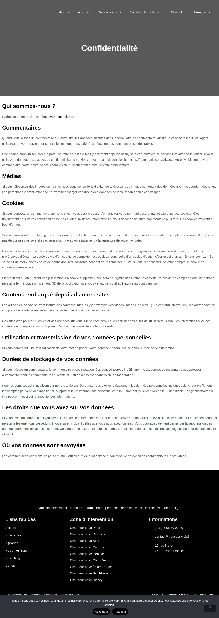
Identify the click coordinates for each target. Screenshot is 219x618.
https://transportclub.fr (57, 116)
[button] (126, 12)
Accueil (75, 12)
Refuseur (120, 611)
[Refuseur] (210, 608)
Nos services (117, 12)
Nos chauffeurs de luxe (151, 12)
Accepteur (101, 611)
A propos (93, 12)
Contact (179, 12)
